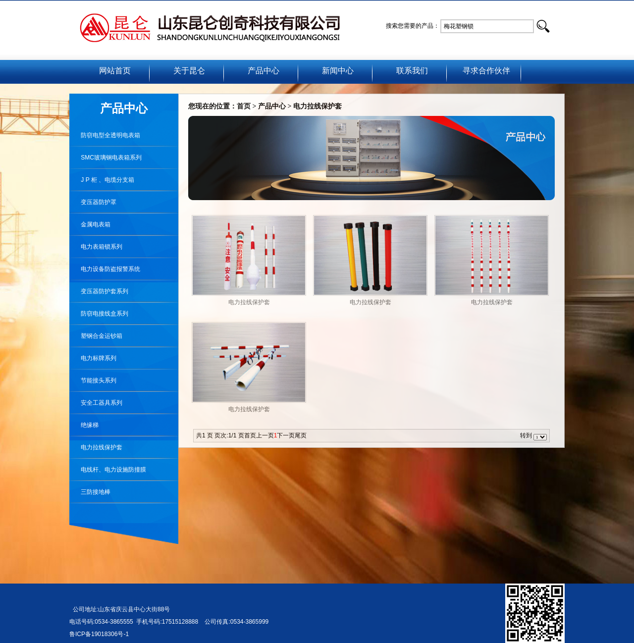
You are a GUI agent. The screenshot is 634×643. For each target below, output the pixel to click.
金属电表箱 (89, 224)
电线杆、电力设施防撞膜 (107, 469)
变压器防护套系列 (98, 291)
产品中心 (263, 70)
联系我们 (412, 70)
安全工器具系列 (95, 402)
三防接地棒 (89, 491)
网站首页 (115, 70)
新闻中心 (338, 70)
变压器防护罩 (92, 202)
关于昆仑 (189, 70)
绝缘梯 (84, 425)
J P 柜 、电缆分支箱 (101, 179)
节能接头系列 (92, 380)
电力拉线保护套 (95, 447)
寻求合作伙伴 (486, 70)
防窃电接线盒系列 (98, 313)
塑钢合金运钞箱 (95, 335)
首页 (244, 106)
